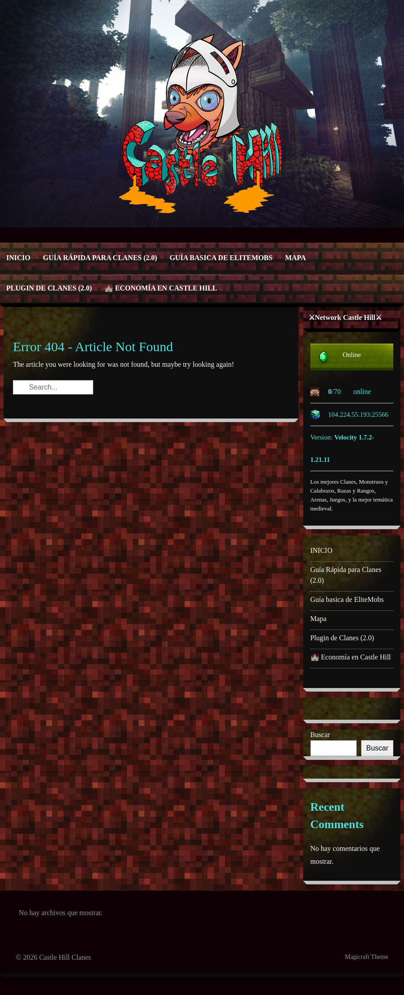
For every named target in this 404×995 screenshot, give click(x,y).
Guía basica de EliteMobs (220, 257)
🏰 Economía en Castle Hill (160, 288)
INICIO (18, 257)
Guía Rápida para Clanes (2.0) (100, 257)
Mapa (295, 257)
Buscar (320, 734)
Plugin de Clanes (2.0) (49, 288)
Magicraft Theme (366, 957)
